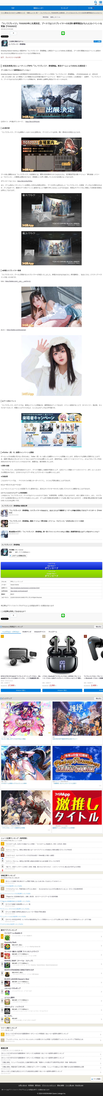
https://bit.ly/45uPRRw (24, 181)
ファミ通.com (69, 1085)
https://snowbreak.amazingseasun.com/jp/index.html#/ (25, 588)
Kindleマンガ (27, 632)
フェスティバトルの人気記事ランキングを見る (14, 916)
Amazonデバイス (39, 632)
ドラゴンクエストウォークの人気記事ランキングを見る (16, 893)
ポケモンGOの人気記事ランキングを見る (12, 924)
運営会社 (38, 1085)
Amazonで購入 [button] (20, 690)
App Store (51, 566)
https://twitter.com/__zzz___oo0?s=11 (18, 281)
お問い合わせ (23, 1085)
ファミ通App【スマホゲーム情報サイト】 (13, 13)
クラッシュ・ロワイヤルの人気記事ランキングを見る (15, 908)
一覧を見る (98, 626)
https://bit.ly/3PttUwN (33, 121)
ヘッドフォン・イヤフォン (10, 632)
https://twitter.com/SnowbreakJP (19, 591)
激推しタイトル (55, 17)
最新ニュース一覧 (32, 13)
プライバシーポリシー (49, 1085)
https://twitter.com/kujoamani (16, 330)
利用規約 (31, 1085)
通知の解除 (60, 1085)
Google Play (51, 574)
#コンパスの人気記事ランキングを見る (12, 886)
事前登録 (45, 17)
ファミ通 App (7, 3)
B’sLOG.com (79, 1085)
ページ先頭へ (97, 1079)
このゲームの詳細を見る (19, 555)
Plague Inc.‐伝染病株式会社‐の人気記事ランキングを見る (16, 901)
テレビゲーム (53, 632)
